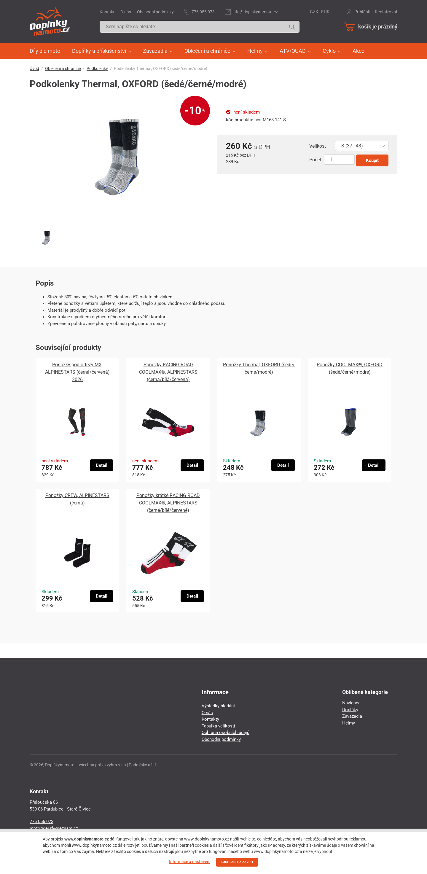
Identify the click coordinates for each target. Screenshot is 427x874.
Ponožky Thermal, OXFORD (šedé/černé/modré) (259, 368)
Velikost (317, 146)
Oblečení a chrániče (63, 68)
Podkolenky (97, 68)
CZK (314, 12)
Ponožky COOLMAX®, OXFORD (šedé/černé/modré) (350, 368)
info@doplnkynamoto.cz (255, 11)
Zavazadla (352, 716)
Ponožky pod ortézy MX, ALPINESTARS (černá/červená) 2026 (77, 372)
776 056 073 (203, 11)
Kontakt (107, 11)
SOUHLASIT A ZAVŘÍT (237, 862)
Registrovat (386, 12)
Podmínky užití (142, 764)
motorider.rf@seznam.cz (54, 828)
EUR (325, 12)
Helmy (348, 723)
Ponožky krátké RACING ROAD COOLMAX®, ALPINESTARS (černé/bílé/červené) (168, 503)
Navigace (351, 703)
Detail (101, 465)
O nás (125, 11)
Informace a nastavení (189, 861)
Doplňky (350, 709)
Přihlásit (362, 12)
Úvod (34, 68)
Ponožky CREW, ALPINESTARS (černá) (77, 499)
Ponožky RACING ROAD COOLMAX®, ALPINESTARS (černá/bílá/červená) (168, 372)
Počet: (315, 160)
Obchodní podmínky (155, 11)
